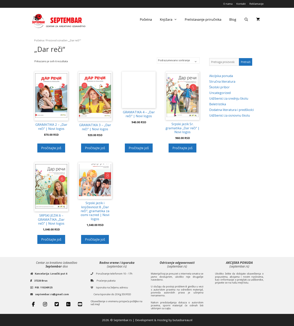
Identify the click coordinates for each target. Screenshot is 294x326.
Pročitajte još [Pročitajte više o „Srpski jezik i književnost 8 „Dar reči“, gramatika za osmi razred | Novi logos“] (95, 239)
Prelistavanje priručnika (203, 19)
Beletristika (217, 104)
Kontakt (241, 3)
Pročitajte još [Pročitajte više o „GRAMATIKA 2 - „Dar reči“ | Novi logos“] (51, 148)
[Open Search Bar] (246, 19)
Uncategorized (220, 93)
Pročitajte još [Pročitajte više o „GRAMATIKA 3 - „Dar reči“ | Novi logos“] (95, 148)
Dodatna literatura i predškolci (231, 110)
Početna (146, 19)
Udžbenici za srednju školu (228, 98)
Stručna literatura (222, 81)
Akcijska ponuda (221, 76)
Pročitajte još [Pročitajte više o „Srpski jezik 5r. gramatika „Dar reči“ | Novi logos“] (182, 148)
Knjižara (170, 19)
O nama (228, 3)
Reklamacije (256, 3)
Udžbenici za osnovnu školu (229, 115)
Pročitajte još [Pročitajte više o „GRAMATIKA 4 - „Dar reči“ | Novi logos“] (139, 148)
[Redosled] (178, 60)
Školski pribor (219, 87)
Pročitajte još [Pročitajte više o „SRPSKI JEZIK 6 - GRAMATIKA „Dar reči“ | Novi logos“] (51, 239)
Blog (232, 19)
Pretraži (245, 62)
